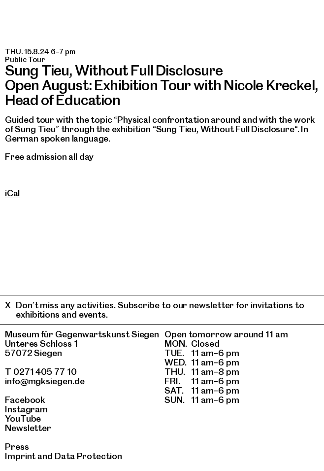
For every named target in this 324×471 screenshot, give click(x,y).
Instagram (26, 409)
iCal (12, 193)
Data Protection (88, 456)
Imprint (20, 456)
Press (17, 446)
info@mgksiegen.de (45, 381)
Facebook (25, 400)
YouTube (23, 418)
